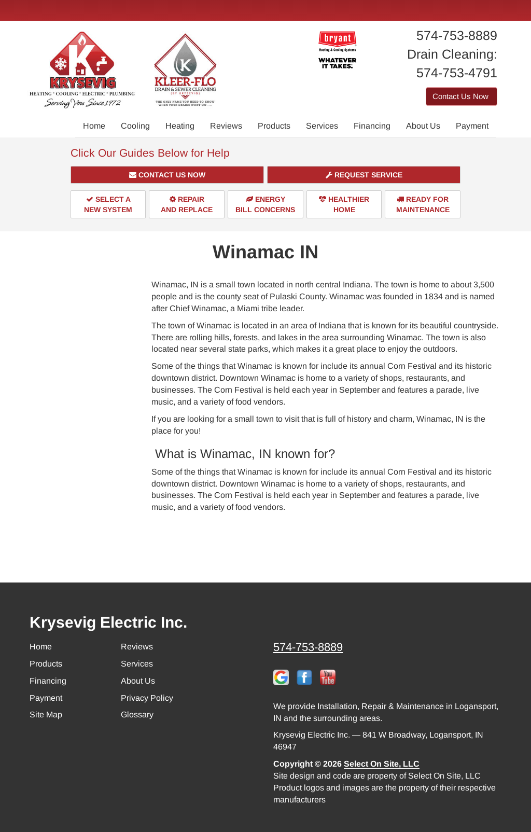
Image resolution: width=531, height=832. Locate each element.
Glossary (137, 714)
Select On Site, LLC (382, 763)
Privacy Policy (147, 698)
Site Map (46, 714)
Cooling (135, 125)
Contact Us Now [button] (461, 96)
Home (94, 125)
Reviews (226, 125)
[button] (167, 175)
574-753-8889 (308, 647)
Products (274, 125)
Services (322, 125)
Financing (372, 125)
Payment (472, 125)
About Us (423, 125)
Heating (179, 125)
